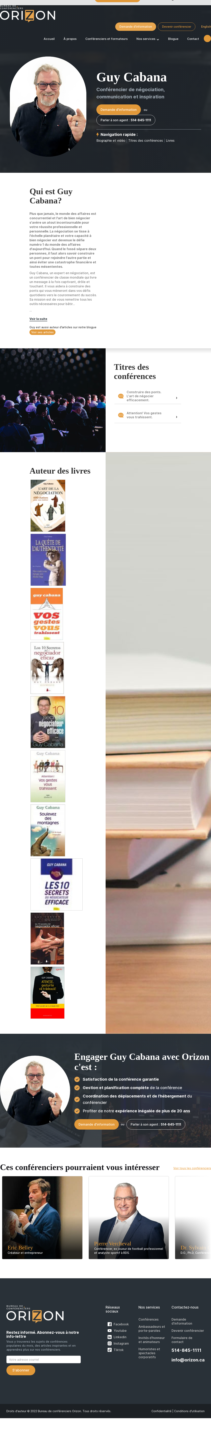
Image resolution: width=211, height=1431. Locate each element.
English (206, 26)
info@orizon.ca (188, 1359)
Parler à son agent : (126, 120)
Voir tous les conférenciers (192, 1168)
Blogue (173, 39)
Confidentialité (161, 1411)
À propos (70, 39)
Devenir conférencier (176, 26)
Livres (170, 140)
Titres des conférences (146, 140)
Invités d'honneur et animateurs (151, 1340)
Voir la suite (38, 319)
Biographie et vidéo (110, 140)
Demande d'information (135, 26)
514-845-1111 (186, 1350)
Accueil (49, 39)
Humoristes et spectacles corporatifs (149, 1353)
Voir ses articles (42, 332)
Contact (193, 39)
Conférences (148, 1319)
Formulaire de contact (182, 1340)
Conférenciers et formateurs (106, 39)
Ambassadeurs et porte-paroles (151, 1329)
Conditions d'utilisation (189, 1411)
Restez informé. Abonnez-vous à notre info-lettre (42, 1335)
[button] (147, 39)
